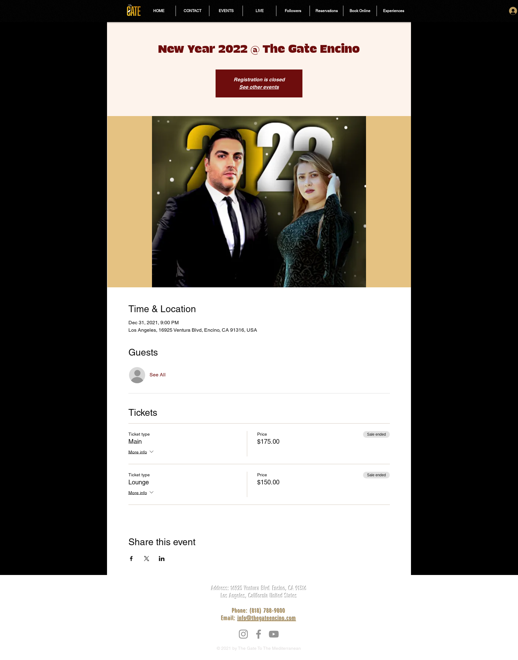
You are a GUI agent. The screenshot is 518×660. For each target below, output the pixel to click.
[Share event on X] (147, 558)
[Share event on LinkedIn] (162, 558)
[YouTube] (274, 634)
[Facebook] (258, 634)
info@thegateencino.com (267, 618)
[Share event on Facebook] (131, 558)
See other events (259, 87)
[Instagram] (243, 634)
